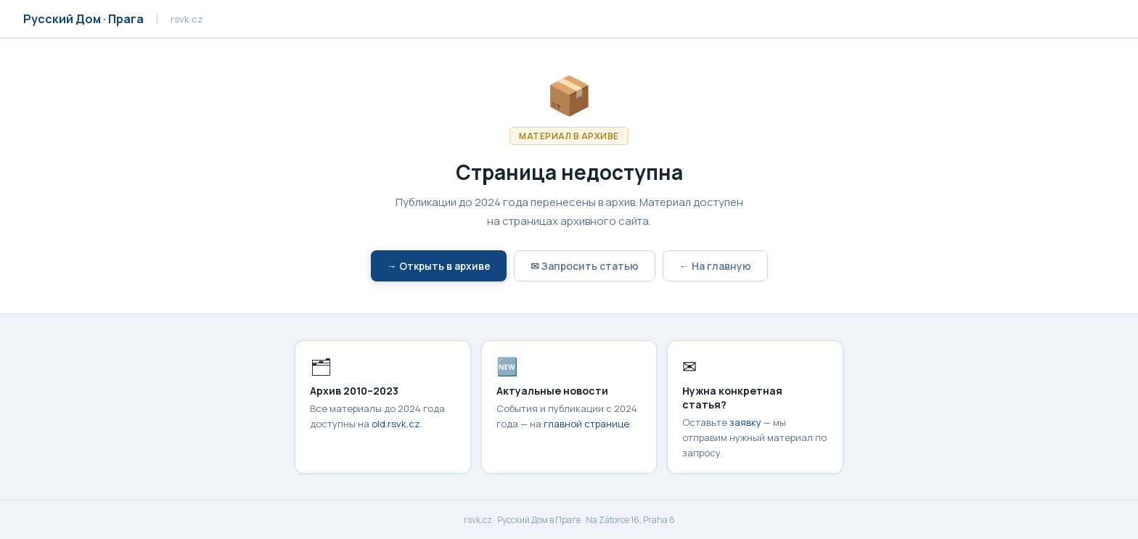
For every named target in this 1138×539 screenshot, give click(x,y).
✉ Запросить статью (585, 266)
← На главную (715, 266)
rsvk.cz (478, 520)
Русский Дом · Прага (83, 19)
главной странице (586, 423)
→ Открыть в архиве (439, 266)
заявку (745, 422)
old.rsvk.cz (396, 423)
